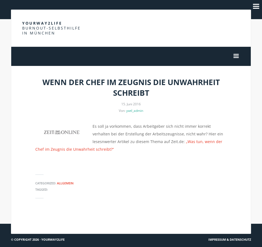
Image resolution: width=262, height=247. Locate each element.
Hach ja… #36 (25, 221)
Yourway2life (51, 28)
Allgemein (65, 183)
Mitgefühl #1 (236, 221)
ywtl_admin (134, 110)
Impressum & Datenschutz (229, 239)
